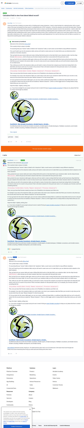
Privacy (34, 425)
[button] (2, 3)
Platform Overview (12, 371)
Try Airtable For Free (34, 412)
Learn (54, 368)
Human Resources (35, 381)
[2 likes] (13, 249)
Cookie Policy (23, 422)
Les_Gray (9, 23)
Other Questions (29, 8)
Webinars (55, 388)
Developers (10, 401)
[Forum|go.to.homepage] (11, 3)
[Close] (30, 415)
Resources (10, 391)
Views (16, 137)
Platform (9, 368)
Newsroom (32, 408)
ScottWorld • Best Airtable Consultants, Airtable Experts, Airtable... (29, 124)
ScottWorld (10, 160)
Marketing (33, 375)
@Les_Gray (27, 44)
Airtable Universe (11, 412)
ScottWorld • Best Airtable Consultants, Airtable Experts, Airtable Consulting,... (39, 99)
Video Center (56, 378)
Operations (33, 378)
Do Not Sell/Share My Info (50, 425)
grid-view (10, 137)
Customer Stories (58, 385)
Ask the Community (18, 8)
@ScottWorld (10, 347)
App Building (10, 381)
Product (32, 371)
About (30, 395)
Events (55, 375)
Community (9, 8)
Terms (40, 425)
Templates (10, 408)
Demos (55, 381)
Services (9, 398)
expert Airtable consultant (55, 88)
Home (2, 8)
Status (31, 405)
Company (31, 391)
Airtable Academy (58, 371)
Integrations (10, 375)
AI (7, 385)
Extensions (10, 378)
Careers (31, 398)
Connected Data (11, 388)
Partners (9, 395)
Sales (31, 385)
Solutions (32, 368)
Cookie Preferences (65, 425)
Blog (30, 401)
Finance (32, 388)
